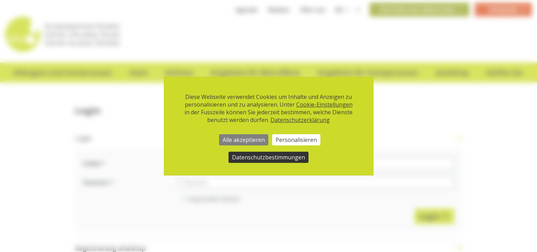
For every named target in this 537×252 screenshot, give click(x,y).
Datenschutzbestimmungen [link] (268, 157)
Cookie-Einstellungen (324, 104)
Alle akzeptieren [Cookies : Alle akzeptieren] (244, 140)
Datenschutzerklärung (300, 120)
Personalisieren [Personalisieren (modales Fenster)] (296, 140)
